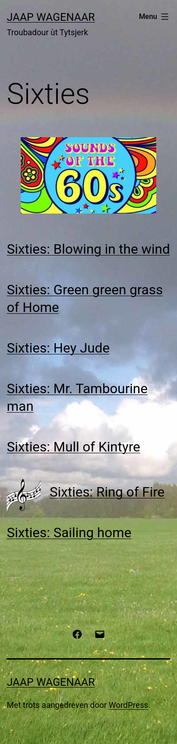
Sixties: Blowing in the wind (88, 249)
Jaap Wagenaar (51, 17)
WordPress (128, 705)
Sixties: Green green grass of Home (85, 298)
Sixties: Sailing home (69, 532)
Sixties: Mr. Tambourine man (77, 397)
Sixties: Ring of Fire (107, 492)
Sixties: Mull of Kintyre (73, 447)
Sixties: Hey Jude (58, 348)
